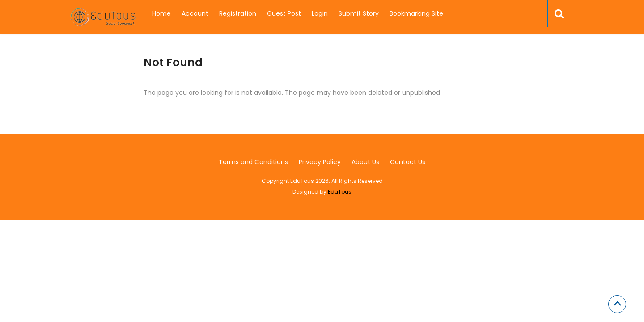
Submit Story (359, 13)
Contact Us (407, 162)
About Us (365, 162)
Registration (237, 13)
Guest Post (284, 13)
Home (161, 13)
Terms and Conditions (253, 162)
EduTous (340, 191)
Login (320, 13)
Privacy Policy (320, 162)
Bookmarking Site (416, 13)
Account (195, 13)
